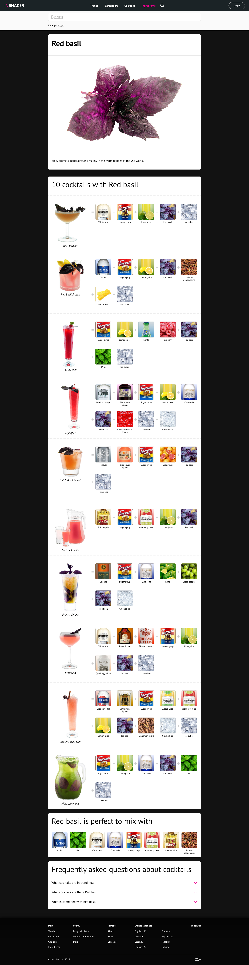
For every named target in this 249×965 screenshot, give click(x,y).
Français (166, 931)
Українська (167, 936)
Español (139, 941)
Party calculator (81, 931)
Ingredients (148, 5)
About (111, 931)
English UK (140, 931)
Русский (166, 941)
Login (237, 5)
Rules (110, 936)
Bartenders (111, 5)
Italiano (165, 947)
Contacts (112, 941)
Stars (75, 941)
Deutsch (139, 936)
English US (140, 947)
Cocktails (129, 5)
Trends (94, 5)
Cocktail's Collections (83, 936)
